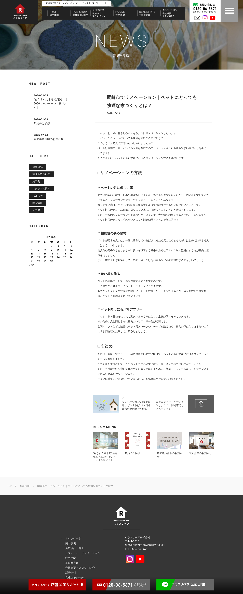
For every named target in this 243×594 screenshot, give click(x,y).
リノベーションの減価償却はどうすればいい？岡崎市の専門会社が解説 (136, 405)
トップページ (73, 538)
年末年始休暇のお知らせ (48, 139)
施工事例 (70, 543)
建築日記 (37, 167)
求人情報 (37, 203)
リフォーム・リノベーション (82, 553)
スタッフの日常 (41, 188)
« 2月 (31, 264)
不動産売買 (72, 562)
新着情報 (25, 486)
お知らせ (37, 195)
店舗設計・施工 (74, 548)
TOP (9, 486)
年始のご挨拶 (132, 453)
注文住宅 (70, 558)
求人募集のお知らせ (200, 453)
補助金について (41, 174)
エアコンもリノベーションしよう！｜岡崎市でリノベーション (170, 405)
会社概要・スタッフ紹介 (80, 567)
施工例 (36, 181)
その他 (36, 210)
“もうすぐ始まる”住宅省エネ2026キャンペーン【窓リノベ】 (105, 457)
